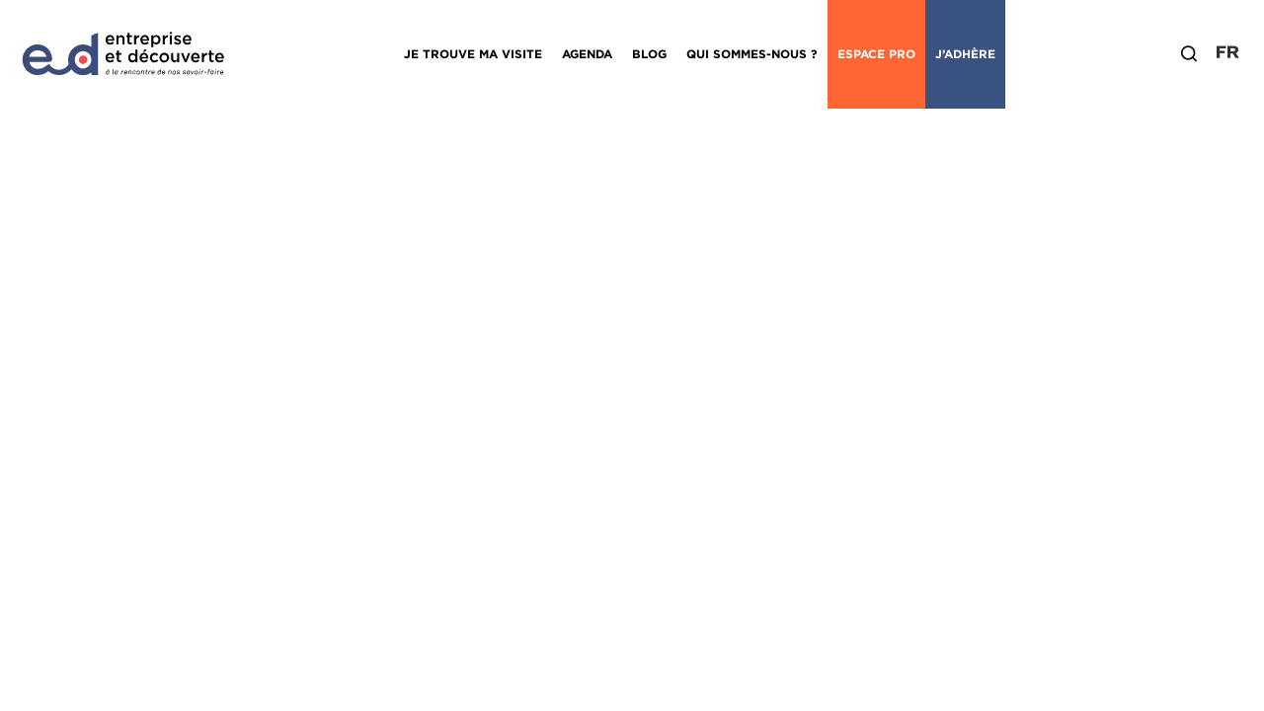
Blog (649, 53)
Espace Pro (876, 53)
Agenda (587, 53)
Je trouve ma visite (473, 53)
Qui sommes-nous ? (752, 53)
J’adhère (965, 53)
